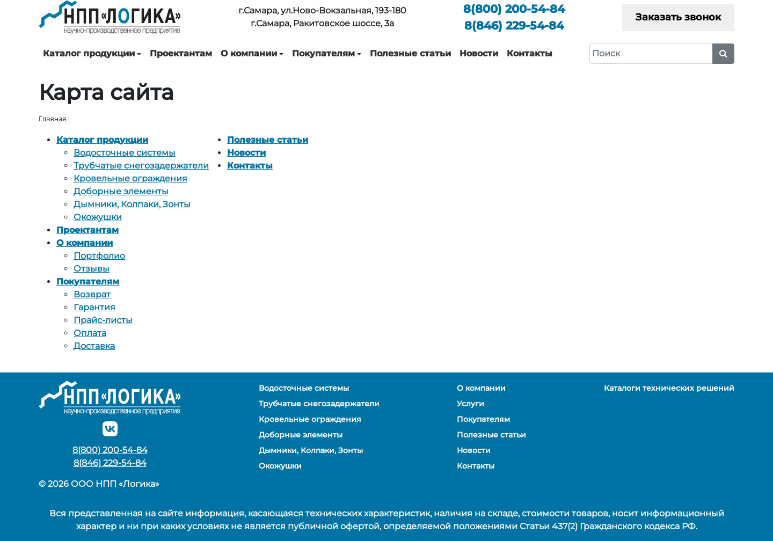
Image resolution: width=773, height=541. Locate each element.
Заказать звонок (678, 17)
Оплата (90, 333)
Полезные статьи (410, 53)
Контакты (529, 53)
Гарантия (94, 307)
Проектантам (181, 53)
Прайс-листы (103, 320)
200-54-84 (514, 9)
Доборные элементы (121, 191)
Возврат (92, 294)
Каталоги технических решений (669, 388)
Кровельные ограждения (130, 178)
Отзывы (92, 269)
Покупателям (323, 53)
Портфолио (99, 256)
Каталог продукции (89, 53)
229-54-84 (514, 25)
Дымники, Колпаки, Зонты (132, 204)
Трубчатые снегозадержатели (141, 165)
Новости (479, 53)
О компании (249, 53)
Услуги (470, 403)
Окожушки (98, 217)
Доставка (94, 346)
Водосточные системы (125, 153)
